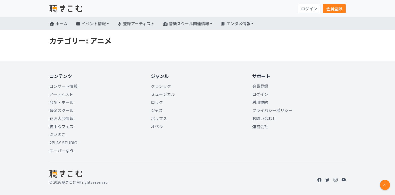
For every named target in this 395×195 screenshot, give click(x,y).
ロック (157, 102)
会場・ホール (61, 102)
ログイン (309, 9)
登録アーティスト (136, 23)
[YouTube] (344, 180)
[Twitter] (327, 180)
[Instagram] (336, 180)
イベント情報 (91, 23)
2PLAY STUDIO (63, 143)
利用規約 (260, 102)
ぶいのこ (57, 134)
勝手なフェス (61, 126)
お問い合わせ (264, 118)
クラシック (161, 86)
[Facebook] (319, 180)
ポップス (159, 118)
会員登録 (334, 9)
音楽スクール (61, 110)
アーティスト (61, 94)
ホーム (58, 23)
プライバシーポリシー (272, 110)
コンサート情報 (63, 86)
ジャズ (157, 110)
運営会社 (260, 126)
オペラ (157, 126)
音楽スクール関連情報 (186, 23)
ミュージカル (163, 94)
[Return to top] (385, 185)
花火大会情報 (61, 118)
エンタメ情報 (235, 23)
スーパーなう (61, 151)
